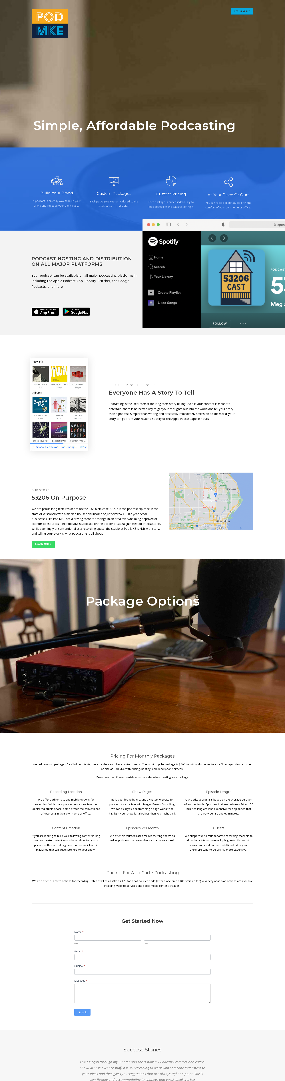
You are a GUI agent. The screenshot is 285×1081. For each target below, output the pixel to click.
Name (78, 932)
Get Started (242, 11)
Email (78, 951)
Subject (79, 965)
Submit (82, 1012)
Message (80, 980)
